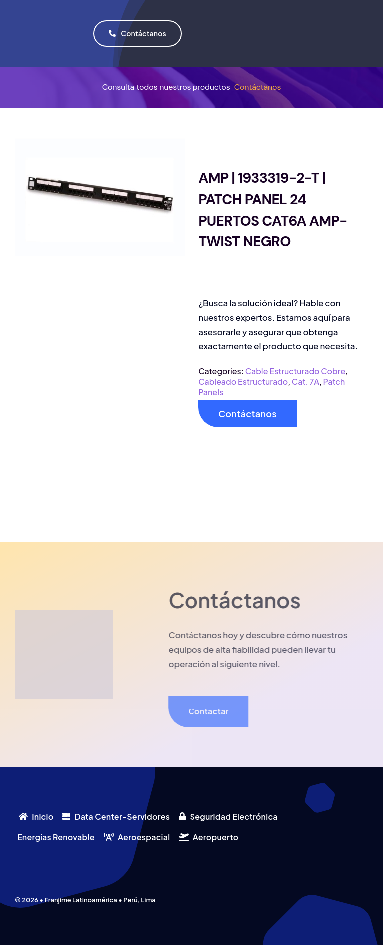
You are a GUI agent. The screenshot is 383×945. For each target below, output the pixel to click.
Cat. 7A (305, 381)
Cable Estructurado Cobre (295, 371)
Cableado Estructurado (243, 381)
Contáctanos (257, 87)
